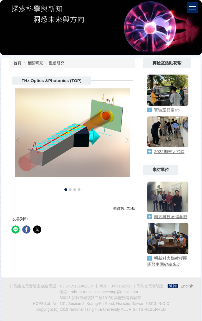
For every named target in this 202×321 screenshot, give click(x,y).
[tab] (66, 189)
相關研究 (35, 63)
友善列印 (20, 219)
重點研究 (56, 63)
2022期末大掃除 (169, 151)
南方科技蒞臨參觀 (170, 216)
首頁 (17, 63)
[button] (19, 140)
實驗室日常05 (167, 110)
